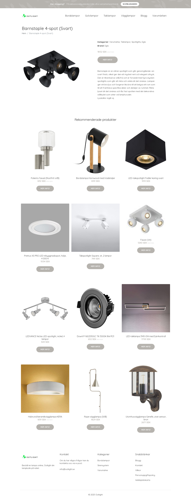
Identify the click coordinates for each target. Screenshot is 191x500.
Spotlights (136, 43)
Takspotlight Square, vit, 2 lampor (95, 256)
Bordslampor (72, 16)
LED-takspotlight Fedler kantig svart (146, 179)
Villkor (138, 471)
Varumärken (159, 16)
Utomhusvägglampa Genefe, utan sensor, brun (146, 419)
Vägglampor (128, 16)
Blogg (144, 16)
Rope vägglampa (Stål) (95, 417)
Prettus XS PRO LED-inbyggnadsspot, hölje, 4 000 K (45, 258)
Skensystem (103, 466)
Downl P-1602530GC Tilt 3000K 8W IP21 (95, 337)
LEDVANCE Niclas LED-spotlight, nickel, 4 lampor (45, 338)
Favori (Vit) (145, 240)
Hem (24, 34)
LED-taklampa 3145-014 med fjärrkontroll (146, 337)
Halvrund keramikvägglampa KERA (45, 417)
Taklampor (110, 16)
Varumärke (114, 43)
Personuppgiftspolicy (145, 476)
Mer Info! (107, 60)
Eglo (144, 43)
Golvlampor (91, 16)
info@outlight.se (67, 470)
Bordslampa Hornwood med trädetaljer (95, 179)
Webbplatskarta (142, 481)
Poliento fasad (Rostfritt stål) (45, 179)
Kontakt (139, 466)
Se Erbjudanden (130, 4)
